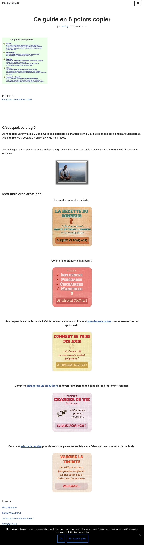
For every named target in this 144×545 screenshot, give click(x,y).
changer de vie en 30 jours (42, 385)
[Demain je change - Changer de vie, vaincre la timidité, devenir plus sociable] (11, 3)
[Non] (140, 535)
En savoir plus (77, 538)
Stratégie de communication (17, 518)
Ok (61, 538)
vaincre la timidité (31, 446)
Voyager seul (9, 524)
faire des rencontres (99, 321)
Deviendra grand (11, 513)
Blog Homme (9, 507)
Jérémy (64, 26)
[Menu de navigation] (138, 3)
